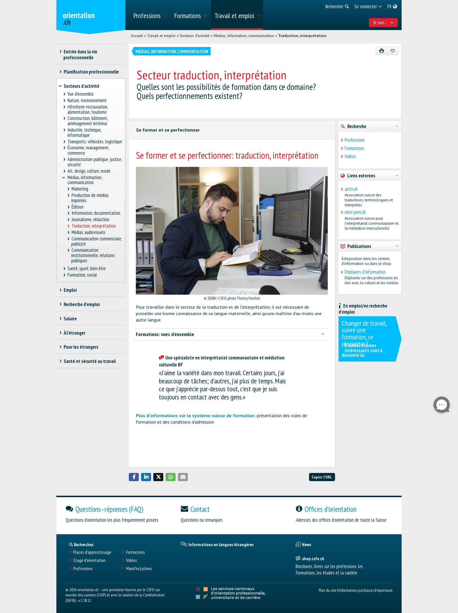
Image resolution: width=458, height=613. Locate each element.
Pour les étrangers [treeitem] (80, 347)
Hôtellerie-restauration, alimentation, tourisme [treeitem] (87, 109)
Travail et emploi (161, 35)
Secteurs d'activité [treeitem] (81, 86)
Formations (354, 148)
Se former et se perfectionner (168, 130)
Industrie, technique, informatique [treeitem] (84, 132)
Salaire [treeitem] (70, 318)
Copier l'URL (322, 477)
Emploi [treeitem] (70, 290)
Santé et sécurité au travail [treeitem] (89, 361)
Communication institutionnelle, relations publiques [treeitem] (93, 255)
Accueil (137, 35)
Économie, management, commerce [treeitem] (88, 150)
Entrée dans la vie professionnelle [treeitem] (80, 54)
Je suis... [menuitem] (383, 22)
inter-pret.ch (355, 212)
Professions (355, 140)
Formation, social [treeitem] (82, 275)
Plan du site (327, 590)
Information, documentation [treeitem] (95, 213)
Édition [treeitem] (77, 207)
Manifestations (139, 568)
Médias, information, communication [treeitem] (84, 180)
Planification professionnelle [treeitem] (91, 72)
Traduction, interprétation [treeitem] (93, 226)
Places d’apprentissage (92, 552)
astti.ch (351, 189)
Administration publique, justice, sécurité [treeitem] (94, 162)
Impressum (385, 590)
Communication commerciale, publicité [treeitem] (96, 241)
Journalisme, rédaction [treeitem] (90, 219)
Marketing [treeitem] (79, 189)
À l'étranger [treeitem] (74, 333)
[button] (134, 477)
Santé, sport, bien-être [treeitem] (86, 269)
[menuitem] (150, 15)
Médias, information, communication (244, 35)
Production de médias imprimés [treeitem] (90, 198)
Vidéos (350, 156)
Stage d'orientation (89, 560)
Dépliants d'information (365, 272)
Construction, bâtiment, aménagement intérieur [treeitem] (87, 121)
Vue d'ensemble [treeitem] (80, 94)
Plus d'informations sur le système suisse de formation (195, 415)
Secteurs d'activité (194, 35)
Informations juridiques (356, 590)
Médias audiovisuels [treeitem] (88, 232)
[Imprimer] (381, 51)
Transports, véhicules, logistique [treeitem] (94, 142)
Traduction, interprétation (302, 35)
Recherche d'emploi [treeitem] (81, 304)
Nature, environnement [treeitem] (87, 100)
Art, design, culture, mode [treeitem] (89, 171)
